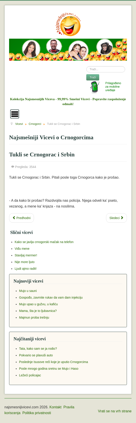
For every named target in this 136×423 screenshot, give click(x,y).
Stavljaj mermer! (26, 255)
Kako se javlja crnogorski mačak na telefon (44, 242)
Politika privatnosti (36, 413)
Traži (93, 77)
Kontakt (55, 407)
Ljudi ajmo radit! (26, 268)
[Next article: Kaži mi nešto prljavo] (116, 218)
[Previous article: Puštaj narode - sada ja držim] (21, 218)
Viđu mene (22, 248)
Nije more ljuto (24, 262)
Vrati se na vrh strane (115, 411)
